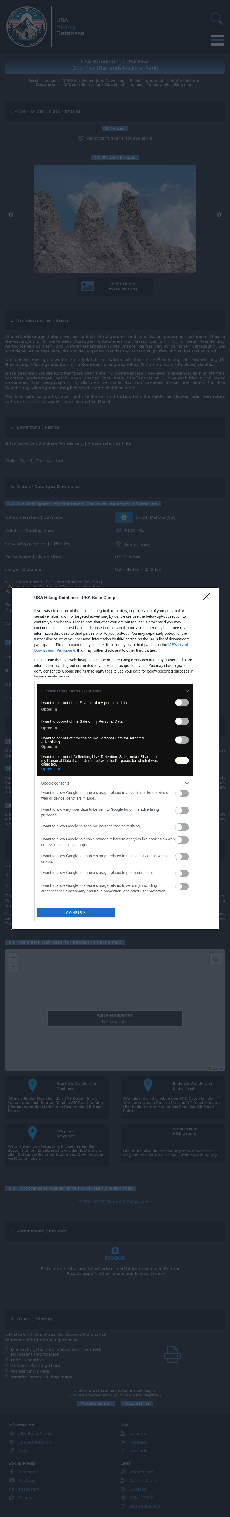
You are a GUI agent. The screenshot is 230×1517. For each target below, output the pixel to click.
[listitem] (115, 691)
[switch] (182, 702)
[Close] (208, 598)
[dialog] (115, 758)
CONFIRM (76, 913)
